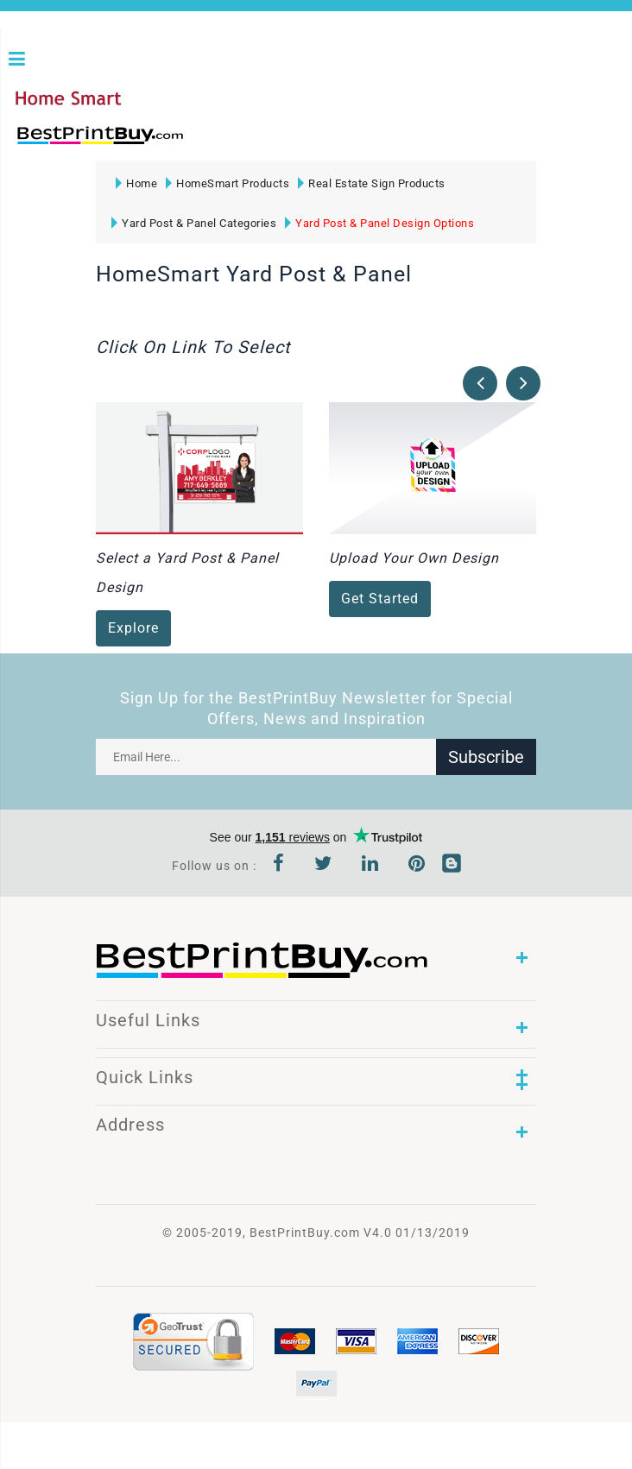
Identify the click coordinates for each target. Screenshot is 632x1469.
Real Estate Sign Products (372, 183)
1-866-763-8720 (216, 142)
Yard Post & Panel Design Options (379, 223)
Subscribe (486, 757)
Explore (133, 629)
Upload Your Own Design (414, 559)
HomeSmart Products (227, 183)
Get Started (380, 599)
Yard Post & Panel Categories (193, 223)
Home (136, 183)
